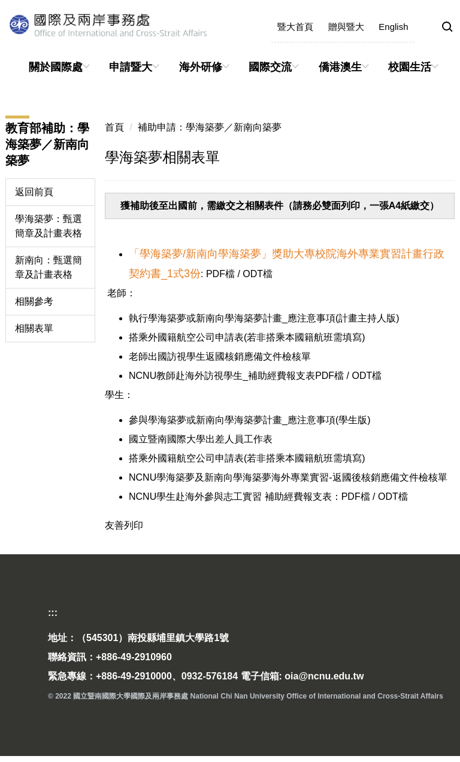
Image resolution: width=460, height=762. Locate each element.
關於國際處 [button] (56, 67)
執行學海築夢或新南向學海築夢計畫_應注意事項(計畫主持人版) (264, 318)
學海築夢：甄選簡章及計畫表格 (48, 226)
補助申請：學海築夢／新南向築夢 (210, 127)
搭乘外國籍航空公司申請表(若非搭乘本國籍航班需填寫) (247, 337)
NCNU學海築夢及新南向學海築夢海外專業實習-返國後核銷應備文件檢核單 (288, 477)
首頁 (114, 127)
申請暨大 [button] (130, 67)
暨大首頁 (295, 27)
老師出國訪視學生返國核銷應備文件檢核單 (220, 356)
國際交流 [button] (270, 67)
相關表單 (34, 328)
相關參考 (34, 301)
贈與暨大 (346, 27)
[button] (447, 27)
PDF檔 (219, 274)
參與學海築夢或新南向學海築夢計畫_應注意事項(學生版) (250, 420)
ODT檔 (258, 274)
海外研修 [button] (200, 67)
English (393, 27)
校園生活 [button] (409, 67)
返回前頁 (34, 192)
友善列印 (124, 525)
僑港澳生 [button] (340, 67)
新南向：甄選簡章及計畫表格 (48, 267)
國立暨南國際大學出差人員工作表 (201, 439)
